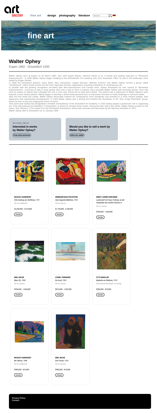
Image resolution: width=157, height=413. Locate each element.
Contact (15, 400)
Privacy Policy (18, 398)
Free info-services (22, 135)
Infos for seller (77, 135)
